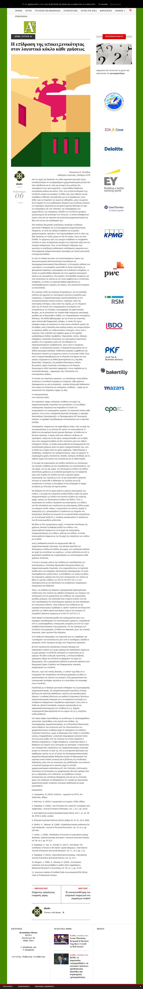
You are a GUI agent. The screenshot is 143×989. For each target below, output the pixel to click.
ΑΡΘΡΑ (17, 37)
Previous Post (40, 888)
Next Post (84, 888)
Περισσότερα (115, 4)
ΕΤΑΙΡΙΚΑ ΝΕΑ (82, 936)
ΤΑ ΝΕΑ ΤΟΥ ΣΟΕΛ (89, 10)
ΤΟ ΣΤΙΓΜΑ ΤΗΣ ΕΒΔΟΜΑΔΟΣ (48, 10)
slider (73, 936)
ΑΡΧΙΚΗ (18, 10)
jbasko (19, 183)
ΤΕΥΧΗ (28, 10)
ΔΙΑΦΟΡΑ (120, 10)
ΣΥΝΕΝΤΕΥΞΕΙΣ (71, 10)
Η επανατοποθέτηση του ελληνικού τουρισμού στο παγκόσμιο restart (77, 895)
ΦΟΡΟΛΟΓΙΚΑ (106, 10)
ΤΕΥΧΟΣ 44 (26, 37)
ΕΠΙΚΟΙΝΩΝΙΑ (21, 16)
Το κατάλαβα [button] (103, 4)
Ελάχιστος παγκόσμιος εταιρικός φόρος (43, 894)
